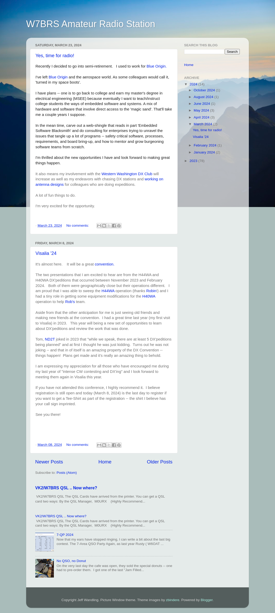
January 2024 (205, 152)
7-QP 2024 (64, 535)
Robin (151, 291)
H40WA (148, 296)
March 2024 (203, 124)
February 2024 (206, 145)
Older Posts (159, 461)
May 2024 (202, 110)
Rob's (70, 302)
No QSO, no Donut (71, 561)
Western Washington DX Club (126, 174)
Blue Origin (58, 77)
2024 (194, 84)
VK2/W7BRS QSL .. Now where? (66, 488)
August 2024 (204, 97)
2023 (194, 161)
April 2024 (202, 117)
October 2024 (205, 90)
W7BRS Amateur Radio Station (90, 24)
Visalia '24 (45, 253)
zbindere (172, 600)
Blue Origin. (157, 66)
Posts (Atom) (67, 473)
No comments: (78, 225)
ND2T (50, 339)
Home (104, 461)
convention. (104, 264)
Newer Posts (49, 461)
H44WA (108, 291)
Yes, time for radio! (54, 55)
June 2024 (202, 104)
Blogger (207, 600)
